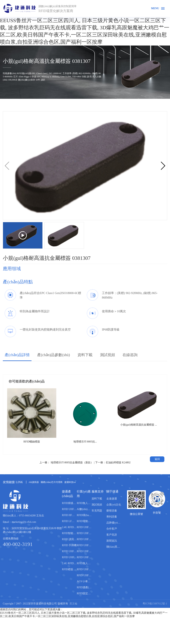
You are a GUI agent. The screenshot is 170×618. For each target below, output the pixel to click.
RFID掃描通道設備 (69, 503)
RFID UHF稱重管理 (84, 557)
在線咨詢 (130, 355)
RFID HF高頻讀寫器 (69, 515)
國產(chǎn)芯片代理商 (51, 482)
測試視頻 (107, 355)
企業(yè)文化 (113, 504)
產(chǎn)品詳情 (17, 355)
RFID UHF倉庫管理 (84, 545)
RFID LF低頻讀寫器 (69, 521)
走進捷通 (111, 498)
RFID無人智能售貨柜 (84, 563)
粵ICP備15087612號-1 (155, 603)
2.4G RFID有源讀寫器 (69, 527)
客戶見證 (111, 534)
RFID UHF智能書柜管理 (84, 575)
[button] (162, 166)
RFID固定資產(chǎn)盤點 (84, 593)
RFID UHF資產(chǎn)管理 (84, 539)
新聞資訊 (111, 540)
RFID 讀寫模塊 (69, 539)
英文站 (73, 603)
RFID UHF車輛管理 (84, 533)
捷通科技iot (70, 482)
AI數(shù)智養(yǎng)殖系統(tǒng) (84, 509)
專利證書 (111, 516)
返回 (157, 459)
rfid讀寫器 (34, 482)
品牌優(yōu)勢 (113, 522)
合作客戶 (111, 528)
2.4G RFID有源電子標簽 (69, 563)
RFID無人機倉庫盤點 (84, 503)
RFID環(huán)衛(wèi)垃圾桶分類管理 (84, 515)
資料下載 (85, 355)
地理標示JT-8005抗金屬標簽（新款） (72, 462)
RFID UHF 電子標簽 (69, 557)
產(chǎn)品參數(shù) (53, 355)
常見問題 (97, 510)
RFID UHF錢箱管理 (84, 569)
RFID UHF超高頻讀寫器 (69, 509)
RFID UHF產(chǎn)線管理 (84, 527)
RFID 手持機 (69, 545)
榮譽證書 (111, 510)
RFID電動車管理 (84, 521)
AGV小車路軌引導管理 (84, 581)
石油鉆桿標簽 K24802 (118, 462)
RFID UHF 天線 (69, 551)
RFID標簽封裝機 (69, 569)
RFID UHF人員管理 (84, 551)
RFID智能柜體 (69, 533)
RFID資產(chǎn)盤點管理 (84, 587)
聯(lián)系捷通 (113, 546)
